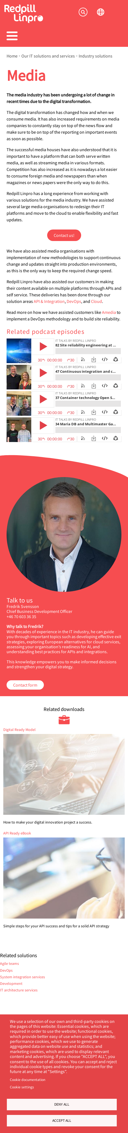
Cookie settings (22, 1087)
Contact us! (64, 235)
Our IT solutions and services (48, 55)
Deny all (61, 1104)
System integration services (22, 976)
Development (11, 983)
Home (12, 55)
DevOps (74, 301)
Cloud (96, 301)
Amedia (109, 312)
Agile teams (9, 963)
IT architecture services (19, 990)
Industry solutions (95, 55)
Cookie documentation (27, 1079)
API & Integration (49, 301)
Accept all (61, 1120)
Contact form (25, 685)
